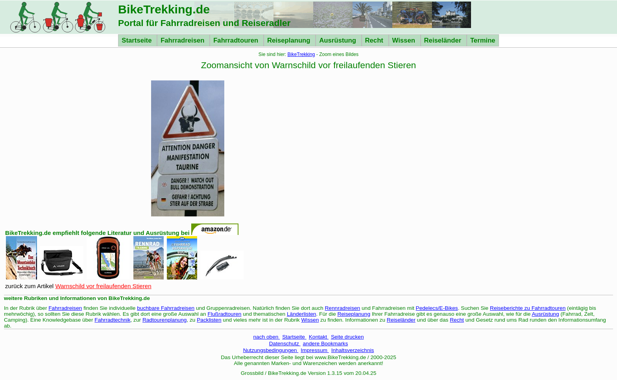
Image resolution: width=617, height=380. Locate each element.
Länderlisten (301, 314)
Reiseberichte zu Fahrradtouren (527, 308)
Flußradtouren (225, 314)
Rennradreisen (342, 308)
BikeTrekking (301, 54)
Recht (375, 40)
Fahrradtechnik (112, 320)
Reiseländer (443, 40)
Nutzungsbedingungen (271, 350)
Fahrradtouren (236, 40)
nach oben (266, 337)
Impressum (315, 350)
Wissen (404, 40)
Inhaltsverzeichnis (352, 350)
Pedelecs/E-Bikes (437, 308)
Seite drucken (347, 337)
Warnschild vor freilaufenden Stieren (103, 286)
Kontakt (319, 337)
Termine (482, 40)
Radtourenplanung (164, 320)
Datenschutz (285, 343)
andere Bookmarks (325, 343)
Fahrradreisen (183, 40)
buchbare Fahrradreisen (165, 308)
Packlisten (209, 320)
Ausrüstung (338, 40)
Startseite (137, 40)
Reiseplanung (289, 40)
